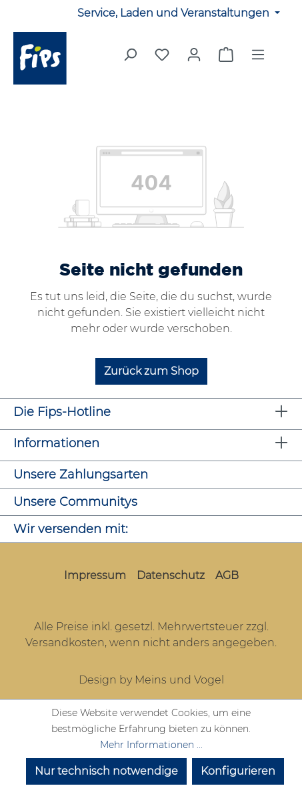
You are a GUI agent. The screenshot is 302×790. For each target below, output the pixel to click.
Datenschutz (171, 575)
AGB (227, 575)
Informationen (56, 443)
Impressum (95, 575)
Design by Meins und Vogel (151, 680)
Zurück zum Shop (151, 371)
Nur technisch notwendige (106, 771)
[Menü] (258, 58)
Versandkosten (65, 642)
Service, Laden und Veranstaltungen (174, 13)
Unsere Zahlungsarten (80, 474)
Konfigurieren (238, 771)
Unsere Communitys (75, 501)
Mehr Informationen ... (151, 745)
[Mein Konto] (194, 54)
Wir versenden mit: (70, 529)
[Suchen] (130, 58)
